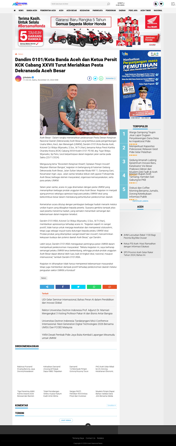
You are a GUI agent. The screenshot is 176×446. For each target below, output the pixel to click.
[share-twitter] (95, 78)
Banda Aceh (32, 10)
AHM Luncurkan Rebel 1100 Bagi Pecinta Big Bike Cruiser (140, 236)
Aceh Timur (146, 10)
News (21, 10)
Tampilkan (112, 405)
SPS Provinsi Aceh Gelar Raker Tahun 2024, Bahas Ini (138, 254)
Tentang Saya (78, 438)
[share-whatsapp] (101, 78)
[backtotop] (88, 426)
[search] (80, 3)
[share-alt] (47, 287)
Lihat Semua (66, 420)
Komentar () (111, 78)
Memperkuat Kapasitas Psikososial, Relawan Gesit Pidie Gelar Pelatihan (142, 149)
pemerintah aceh (48, 10)
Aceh (61, 10)
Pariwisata (98, 10)
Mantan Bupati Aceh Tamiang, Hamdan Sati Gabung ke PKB (144, 175)
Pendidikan (111, 10)
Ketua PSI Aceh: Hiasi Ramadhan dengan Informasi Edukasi (140, 245)
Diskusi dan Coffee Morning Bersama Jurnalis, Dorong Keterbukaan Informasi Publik (143, 190)
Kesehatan (85, 10)
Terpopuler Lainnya (140, 201)
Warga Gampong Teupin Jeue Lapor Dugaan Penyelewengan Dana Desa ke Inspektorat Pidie (144, 136)
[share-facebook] (89, 78)
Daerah (122, 10)
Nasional (158, 10)
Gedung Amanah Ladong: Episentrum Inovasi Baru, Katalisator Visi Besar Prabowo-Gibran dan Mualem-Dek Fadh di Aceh (144, 166)
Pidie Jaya (133, 10)
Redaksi (100, 438)
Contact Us (90, 438)
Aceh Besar (72, 10)
